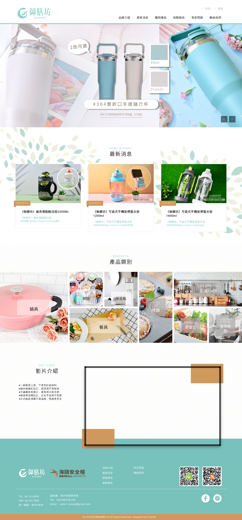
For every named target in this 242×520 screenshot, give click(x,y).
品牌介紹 (107, 467)
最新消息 (107, 472)
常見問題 (139, 467)
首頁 (206, 8)
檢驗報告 (107, 482)
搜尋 (218, 8)
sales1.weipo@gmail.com (75, 504)
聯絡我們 (139, 472)
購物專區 (107, 477)
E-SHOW (151, 517)
